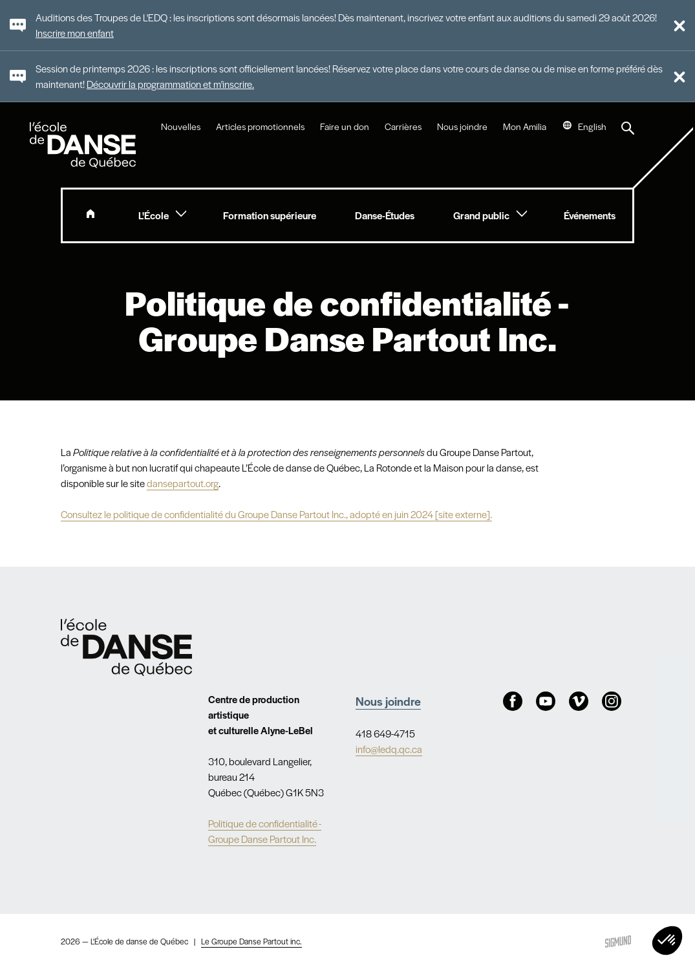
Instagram (611, 701)
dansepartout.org (183, 483)
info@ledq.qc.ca (389, 749)
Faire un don (344, 126)
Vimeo (578, 701)
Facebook (512, 701)
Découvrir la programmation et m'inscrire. (170, 84)
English (592, 126)
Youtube (545, 701)
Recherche (627, 128)
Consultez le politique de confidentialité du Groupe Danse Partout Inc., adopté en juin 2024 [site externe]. (276, 514)
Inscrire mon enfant (75, 32)
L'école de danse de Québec (84, 145)
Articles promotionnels (260, 126)
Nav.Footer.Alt (127, 647)
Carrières (403, 126)
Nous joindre (462, 126)
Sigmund (618, 941)
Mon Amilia (524, 126)
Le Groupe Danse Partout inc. (251, 941)
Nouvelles (180, 126)
